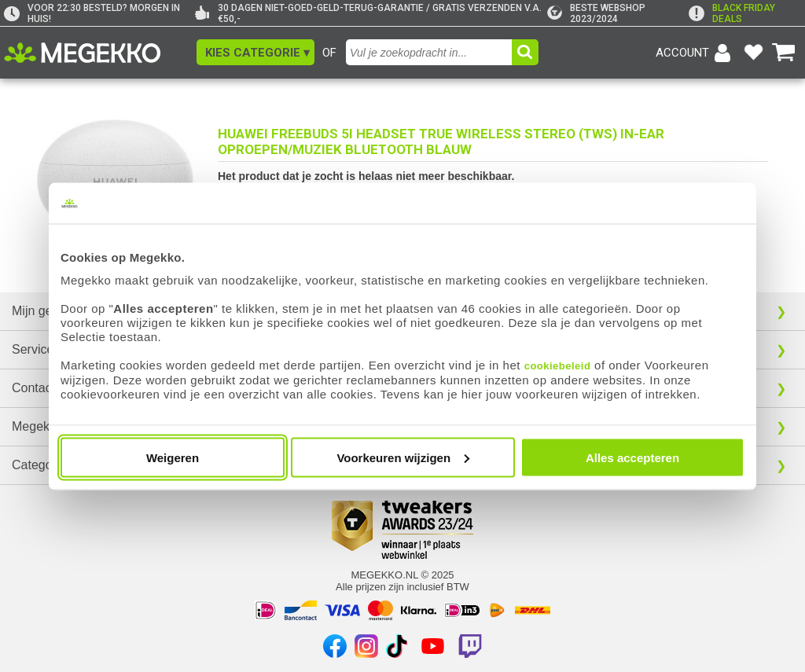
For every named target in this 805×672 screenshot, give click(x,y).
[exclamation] (745, 13)
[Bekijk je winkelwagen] (783, 52)
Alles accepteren (632, 457)
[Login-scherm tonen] (696, 52)
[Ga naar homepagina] (100, 52)
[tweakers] (618, 13)
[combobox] (431, 52)
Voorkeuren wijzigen (402, 457)
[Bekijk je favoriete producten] (753, 52)
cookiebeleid (557, 365)
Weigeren (172, 457)
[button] (255, 52)
